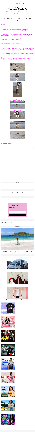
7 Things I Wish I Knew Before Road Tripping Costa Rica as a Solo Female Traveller (17, 251)
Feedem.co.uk (15, 30)
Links (1, 186)
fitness (6, 222)
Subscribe (17, 214)
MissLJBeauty (17, 8)
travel (9, 222)
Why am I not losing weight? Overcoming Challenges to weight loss (18, 299)
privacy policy (3, 184)
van (11, 222)
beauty (2, 222)
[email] (17, 212)
